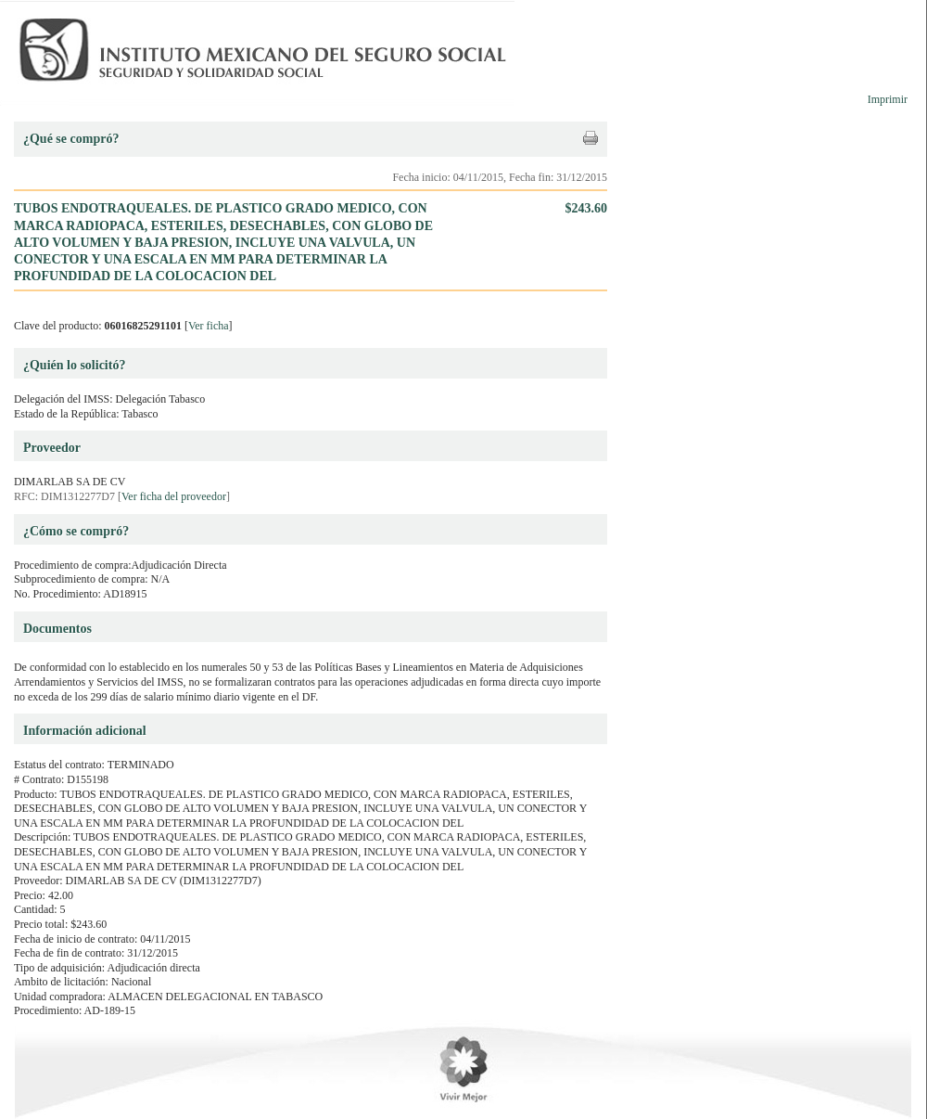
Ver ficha (208, 325)
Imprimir (888, 99)
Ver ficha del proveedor (173, 496)
